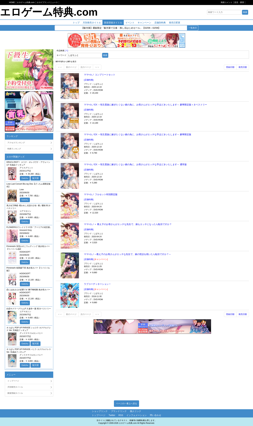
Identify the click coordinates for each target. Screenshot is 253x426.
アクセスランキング (16, 143)
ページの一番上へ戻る (126, 403)
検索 (245, 12)
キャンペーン (144, 22)
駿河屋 (35, 178)
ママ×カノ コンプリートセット (99, 74)
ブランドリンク (119, 411)
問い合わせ (155, 415)
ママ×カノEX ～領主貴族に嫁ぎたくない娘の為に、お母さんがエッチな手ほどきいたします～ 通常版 (135, 164)
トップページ (13, 381)
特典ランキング (14, 149)
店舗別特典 (160, 22)
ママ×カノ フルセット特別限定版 (100, 194)
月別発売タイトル (92, 22)
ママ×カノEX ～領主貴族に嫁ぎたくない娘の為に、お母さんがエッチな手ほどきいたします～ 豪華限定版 (137, 134)
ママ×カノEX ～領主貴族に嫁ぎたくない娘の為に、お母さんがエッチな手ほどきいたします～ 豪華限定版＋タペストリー (145, 104)
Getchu (24, 178)
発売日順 (242, 67)
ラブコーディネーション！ (97, 284)
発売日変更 (174, 22)
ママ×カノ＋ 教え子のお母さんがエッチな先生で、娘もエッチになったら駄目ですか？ (128, 224)
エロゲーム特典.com (49, 12)
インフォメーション (136, 415)
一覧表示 (192, 28)
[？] (66, 50)
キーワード (61, 55)
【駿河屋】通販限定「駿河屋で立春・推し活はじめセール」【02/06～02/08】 (120, 28)
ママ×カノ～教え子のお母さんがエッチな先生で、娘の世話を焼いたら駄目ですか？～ (127, 254)
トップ (76, 22)
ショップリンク (100, 411)
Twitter (112, 415)
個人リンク (135, 411)
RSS (120, 415)
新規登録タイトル (113, 22)
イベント (129, 22)
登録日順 (230, 67)
